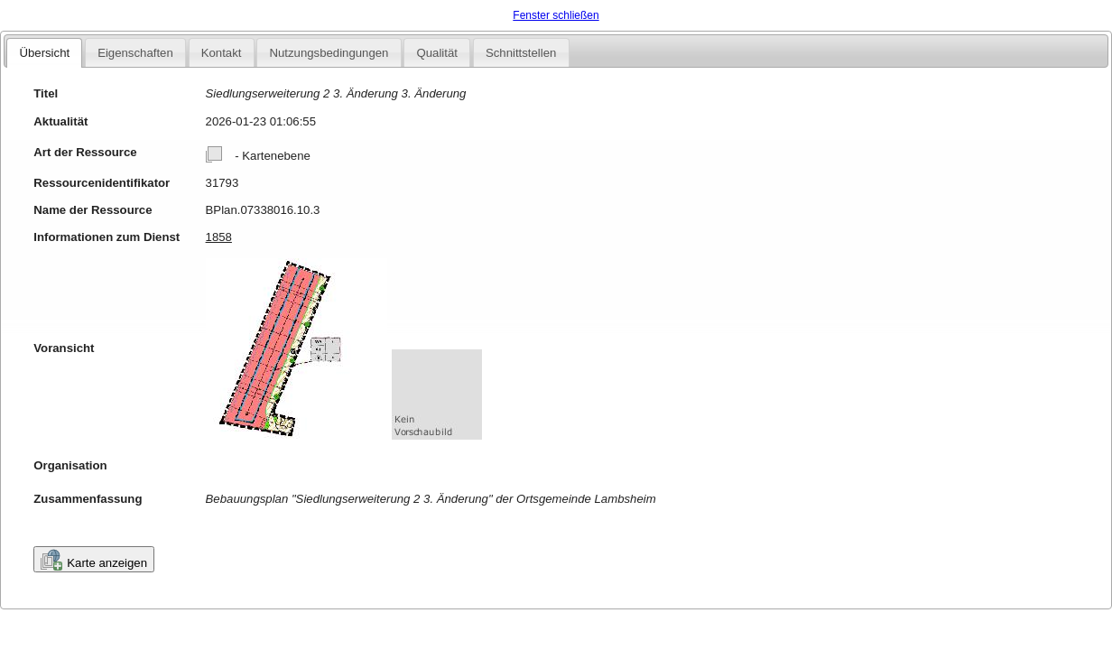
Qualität (436, 53)
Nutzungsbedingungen (328, 53)
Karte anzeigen (94, 560)
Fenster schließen (555, 15)
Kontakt (221, 53)
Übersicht (44, 53)
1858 (219, 237)
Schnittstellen (521, 53)
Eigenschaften (135, 53)
